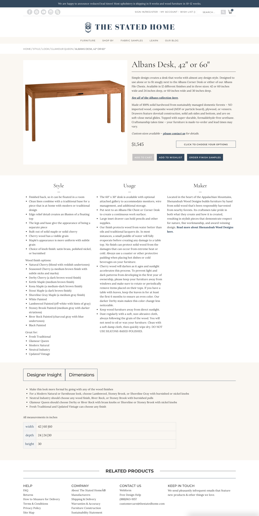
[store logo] (129, 27)
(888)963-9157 (128, 500)
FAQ (25, 491)
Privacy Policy (32, 509)
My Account (169, 12)
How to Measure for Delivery (41, 500)
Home (27, 49)
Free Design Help (130, 496)
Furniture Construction (86, 509)
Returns (28, 496)
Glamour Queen (62, 49)
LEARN (154, 41)
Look (45, 49)
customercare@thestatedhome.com (142, 504)
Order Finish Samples (205, 157)
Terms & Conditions (35, 504)
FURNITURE (87, 41)
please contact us (174, 133)
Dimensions (85, 375)
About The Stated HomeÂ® (88, 491)
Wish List (188, 12)
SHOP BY (107, 41)
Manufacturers (80, 496)
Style (36, 49)
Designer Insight (45, 375)
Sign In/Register (146, 12)
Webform (125, 491)
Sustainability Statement (86, 513)
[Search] (223, 12)
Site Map (28, 513)
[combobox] (209, 12)
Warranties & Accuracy (85, 504)
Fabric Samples (132, 41)
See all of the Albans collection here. (155, 98)
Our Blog (172, 41)
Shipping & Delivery (83, 500)
